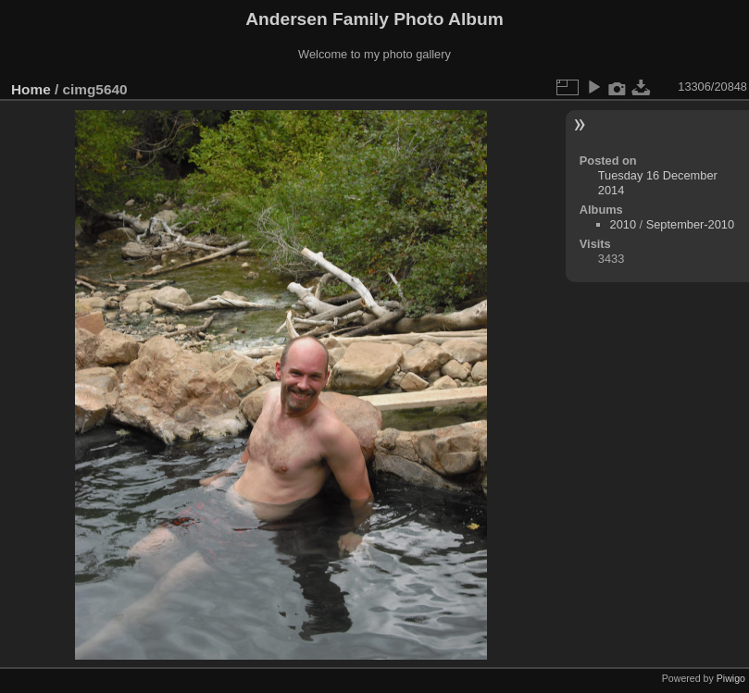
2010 (623, 224)
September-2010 (690, 224)
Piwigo (731, 678)
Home (31, 89)
